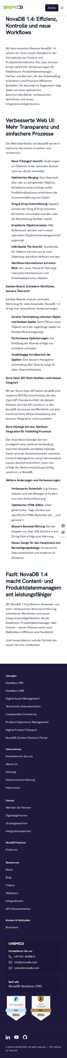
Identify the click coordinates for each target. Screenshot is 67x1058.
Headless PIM (14, 683)
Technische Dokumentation (23, 706)
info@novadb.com (25, 962)
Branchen (12, 927)
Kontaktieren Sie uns (19, 756)
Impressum (13, 787)
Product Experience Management (27, 722)
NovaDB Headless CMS (25, 986)
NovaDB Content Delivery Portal (26, 738)
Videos (10, 885)
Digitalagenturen (16, 815)
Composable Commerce (21, 714)
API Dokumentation (18, 909)
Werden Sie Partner (18, 807)
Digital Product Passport (21, 730)
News (9, 869)
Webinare (12, 893)
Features (12, 849)
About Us (12, 764)
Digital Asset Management (22, 698)
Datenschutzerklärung (20, 780)
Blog (8, 877)
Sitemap (11, 772)
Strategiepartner (17, 823)
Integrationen (14, 901)
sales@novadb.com (26, 968)
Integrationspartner (18, 831)
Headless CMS (15, 691)
